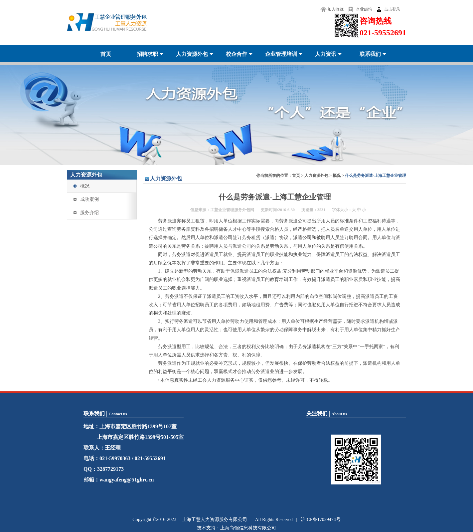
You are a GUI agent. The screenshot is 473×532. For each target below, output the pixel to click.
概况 (84, 186)
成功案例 (89, 199)
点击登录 (392, 9)
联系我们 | (105, 413)
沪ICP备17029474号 (321, 519)
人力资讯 (325, 54)
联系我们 (370, 54)
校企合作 (236, 54)
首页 (105, 54)
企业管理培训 (281, 54)
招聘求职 (147, 54)
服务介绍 (89, 212)
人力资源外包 (192, 54)
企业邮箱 (364, 9)
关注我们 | (326, 413)
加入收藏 (336, 9)
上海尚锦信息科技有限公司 (248, 527)
